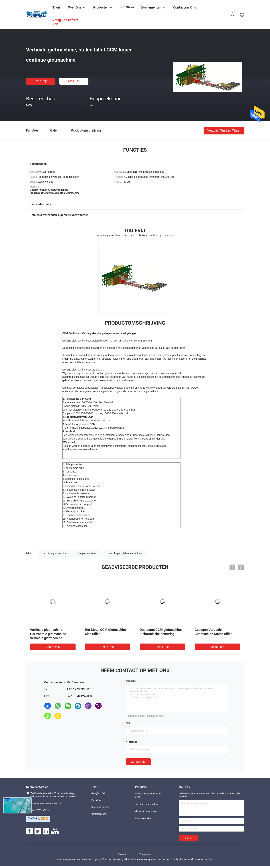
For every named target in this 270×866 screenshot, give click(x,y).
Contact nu (138, 761)
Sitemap (122, 854)
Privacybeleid (145, 854)
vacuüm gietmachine (54, 553)
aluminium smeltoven (145, 811)
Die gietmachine (87, 553)
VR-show (127, 7)
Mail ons (74, 81)
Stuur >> (189, 838)
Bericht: (131, 681)
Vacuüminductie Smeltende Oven (148, 795)
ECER (210, 859)
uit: (129, 723)
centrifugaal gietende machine (125, 553)
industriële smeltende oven (148, 804)
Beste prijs (41, 81)
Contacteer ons (99, 814)
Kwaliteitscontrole (100, 807)
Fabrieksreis (97, 800)
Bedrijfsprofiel (98, 793)
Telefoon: (132, 741)
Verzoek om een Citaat (223, 130)
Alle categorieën (143, 818)
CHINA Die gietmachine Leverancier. (75, 859)
